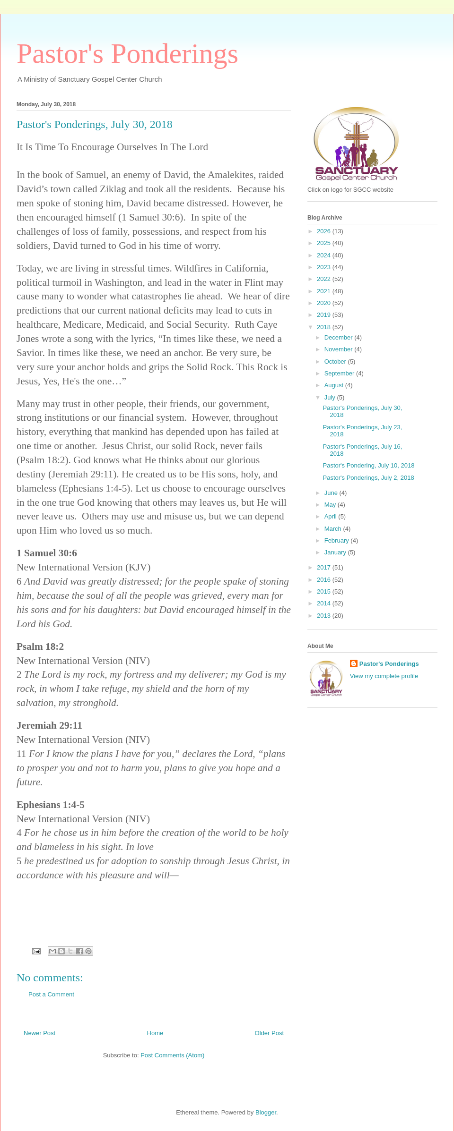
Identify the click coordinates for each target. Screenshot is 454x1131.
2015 (324, 591)
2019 (324, 314)
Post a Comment (51, 994)
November (339, 349)
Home (155, 1033)
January (336, 552)
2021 (324, 291)
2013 (324, 615)
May (331, 504)
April (331, 516)
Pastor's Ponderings (127, 53)
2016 (324, 579)
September (340, 373)
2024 (324, 255)
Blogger (265, 1112)
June (332, 492)
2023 (324, 267)
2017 (324, 567)
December (339, 337)
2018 (324, 327)
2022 (324, 278)
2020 (324, 302)
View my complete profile (384, 676)
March (333, 528)
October (336, 361)
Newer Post (39, 1033)
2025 (324, 243)
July (330, 397)
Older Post (269, 1033)
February (337, 540)
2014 (324, 603)
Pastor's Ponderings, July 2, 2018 (368, 477)
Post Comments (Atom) (172, 1055)
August (334, 385)
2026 (324, 231)
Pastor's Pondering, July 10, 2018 (368, 465)
